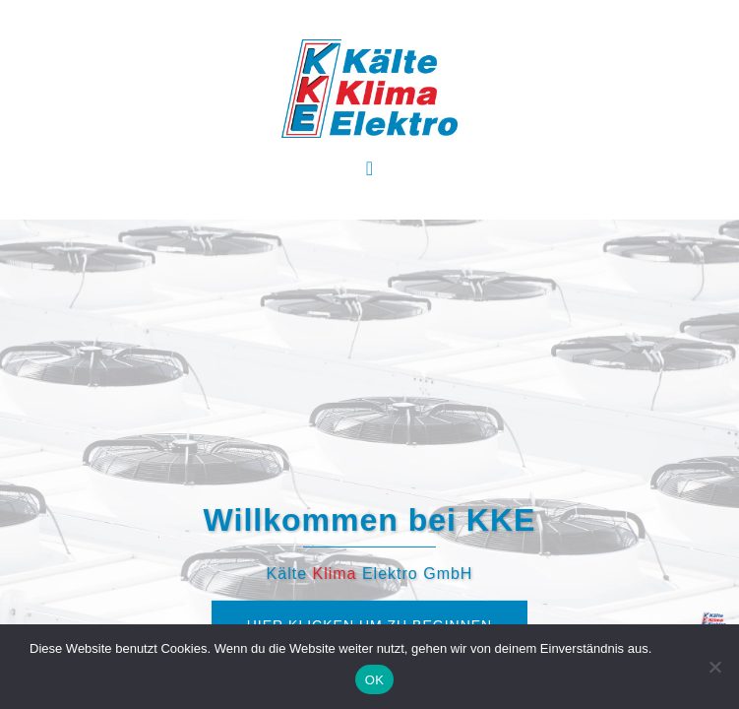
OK (374, 680)
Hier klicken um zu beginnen (369, 478)
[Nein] (714, 667)
